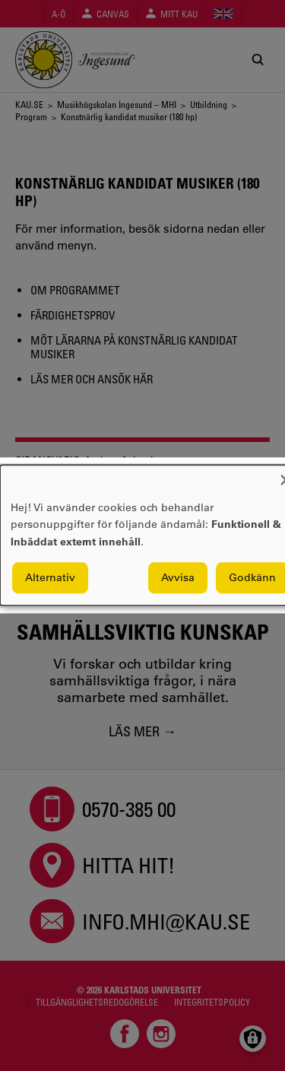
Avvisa (178, 578)
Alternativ (50, 578)
